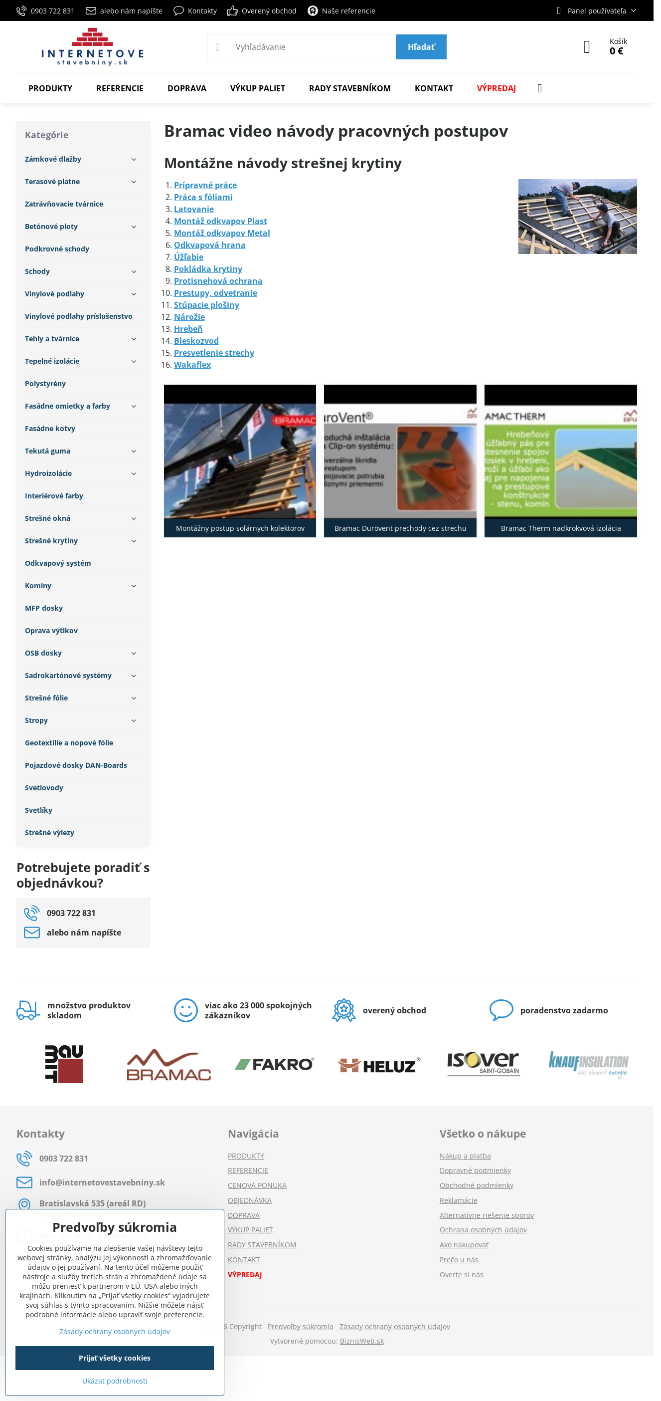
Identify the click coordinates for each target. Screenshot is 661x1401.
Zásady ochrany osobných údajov (394, 1326)
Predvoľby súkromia (300, 1326)
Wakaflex (192, 364)
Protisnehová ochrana (218, 280)
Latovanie (194, 209)
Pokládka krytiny (208, 268)
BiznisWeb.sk (362, 1341)
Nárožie (189, 316)
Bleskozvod (196, 340)
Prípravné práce (205, 185)
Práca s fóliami (203, 197)
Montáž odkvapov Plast (220, 221)
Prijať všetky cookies (115, 1358)
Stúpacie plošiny (206, 304)
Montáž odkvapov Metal (222, 233)
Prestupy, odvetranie (215, 292)
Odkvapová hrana (210, 244)
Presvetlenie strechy (214, 352)
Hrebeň (188, 328)
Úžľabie (188, 256)
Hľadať (421, 46)
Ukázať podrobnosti (115, 1381)
